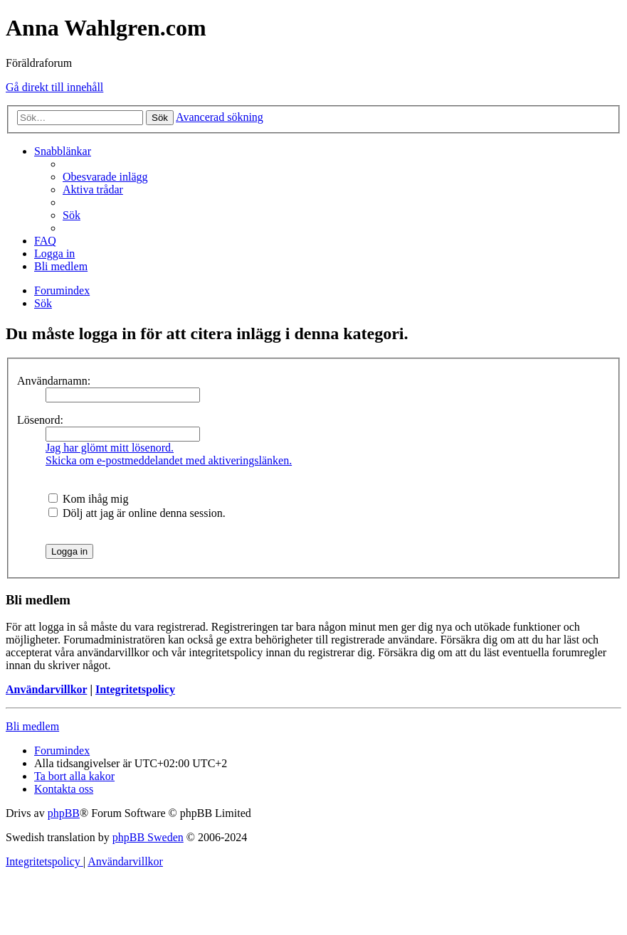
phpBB (64, 813)
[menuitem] (105, 177)
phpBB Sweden (148, 837)
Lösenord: (40, 420)
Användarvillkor (46, 689)
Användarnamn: (53, 381)
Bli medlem (32, 726)
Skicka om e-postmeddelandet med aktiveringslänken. (169, 460)
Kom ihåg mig (88, 499)
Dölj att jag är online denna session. (137, 513)
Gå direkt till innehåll (54, 87)
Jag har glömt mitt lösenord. (110, 448)
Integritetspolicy (135, 689)
